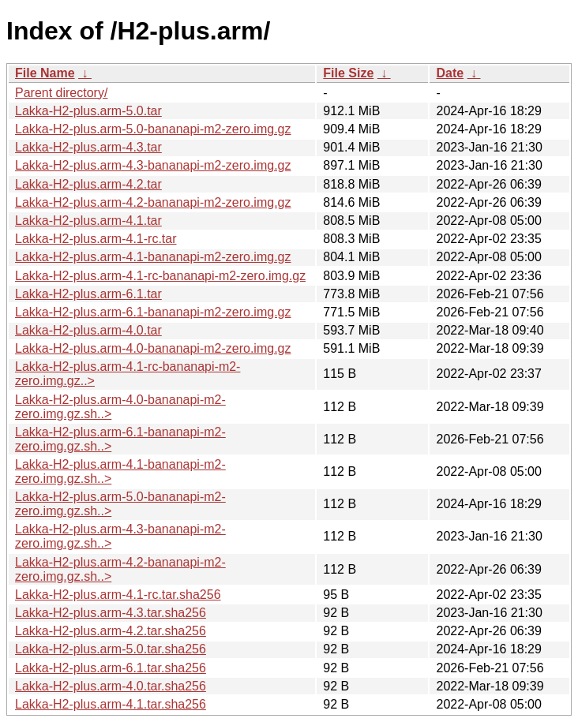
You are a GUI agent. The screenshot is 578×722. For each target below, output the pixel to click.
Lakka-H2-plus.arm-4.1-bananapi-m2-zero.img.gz (153, 257)
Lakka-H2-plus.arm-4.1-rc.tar (96, 238)
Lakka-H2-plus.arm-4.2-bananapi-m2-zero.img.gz (153, 202)
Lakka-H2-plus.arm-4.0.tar (88, 330)
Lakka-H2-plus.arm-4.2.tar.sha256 (110, 631)
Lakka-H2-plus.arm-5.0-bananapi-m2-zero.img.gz (153, 129)
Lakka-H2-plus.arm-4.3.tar (88, 147)
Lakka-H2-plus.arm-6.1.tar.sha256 (110, 668)
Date (450, 73)
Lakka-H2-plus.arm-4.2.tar (88, 184)
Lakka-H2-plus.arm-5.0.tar (88, 111)
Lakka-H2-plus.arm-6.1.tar (88, 294)
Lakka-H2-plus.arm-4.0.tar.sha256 (110, 686)
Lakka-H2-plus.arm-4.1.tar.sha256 (110, 704)
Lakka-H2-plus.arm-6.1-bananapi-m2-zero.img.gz (153, 312)
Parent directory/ (61, 92)
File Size (348, 73)
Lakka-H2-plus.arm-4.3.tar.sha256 (110, 612)
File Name (45, 73)
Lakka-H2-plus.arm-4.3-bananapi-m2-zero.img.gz (153, 165)
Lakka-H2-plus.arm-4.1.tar (88, 220)
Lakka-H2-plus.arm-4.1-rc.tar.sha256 (118, 594)
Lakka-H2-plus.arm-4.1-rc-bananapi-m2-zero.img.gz (160, 275)
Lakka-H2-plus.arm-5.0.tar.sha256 (110, 649)
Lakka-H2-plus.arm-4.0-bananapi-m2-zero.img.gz (153, 348)
